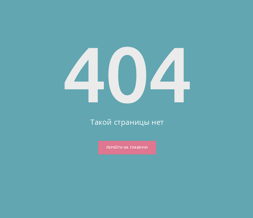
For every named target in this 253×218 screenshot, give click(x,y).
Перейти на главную (127, 147)
